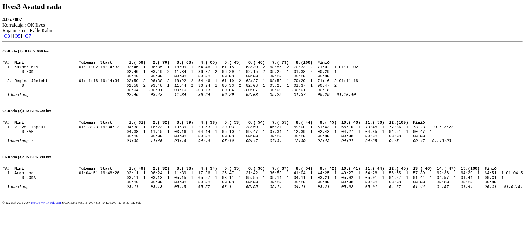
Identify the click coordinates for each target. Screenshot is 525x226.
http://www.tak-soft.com (46, 222)
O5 (18, 36)
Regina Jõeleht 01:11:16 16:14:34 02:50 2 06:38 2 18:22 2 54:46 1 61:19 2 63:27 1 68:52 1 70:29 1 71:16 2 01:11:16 (186, 85)
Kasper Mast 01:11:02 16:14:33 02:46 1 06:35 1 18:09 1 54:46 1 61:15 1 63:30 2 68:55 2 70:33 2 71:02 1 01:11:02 (186, 68)
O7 (28, 36)
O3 (7, 36)
